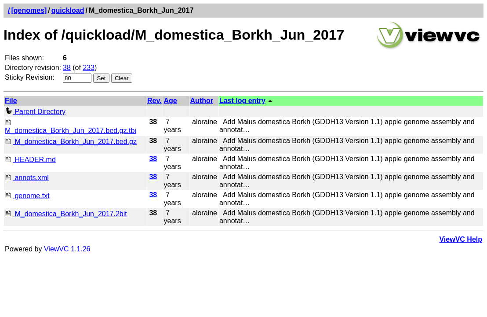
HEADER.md (30, 159)
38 (67, 67)
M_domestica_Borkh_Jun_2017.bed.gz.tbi (70, 126)
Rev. (154, 100)
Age (170, 100)
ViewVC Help (460, 239)
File (11, 100)
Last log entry (242, 100)
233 (88, 67)
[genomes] (29, 10)
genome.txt (27, 195)
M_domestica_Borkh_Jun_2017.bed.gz (71, 141)
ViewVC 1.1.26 (67, 249)
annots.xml (27, 177)
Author (201, 100)
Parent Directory (35, 111)
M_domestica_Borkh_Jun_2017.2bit (66, 213)
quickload (67, 10)
